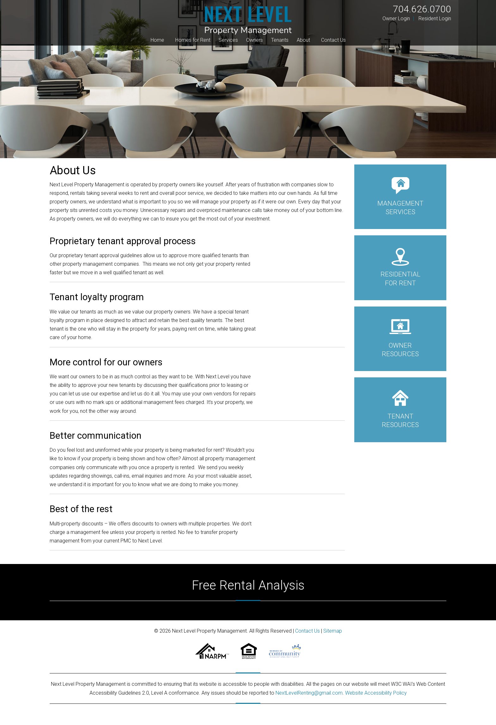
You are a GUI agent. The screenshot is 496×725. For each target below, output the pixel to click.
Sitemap (332, 631)
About (303, 40)
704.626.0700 (422, 9)
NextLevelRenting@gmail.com (309, 693)
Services (228, 40)
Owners (254, 40)
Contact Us (333, 40)
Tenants (279, 40)
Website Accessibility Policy (376, 693)
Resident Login (434, 18)
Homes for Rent (192, 40)
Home (157, 40)
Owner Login (396, 18)
